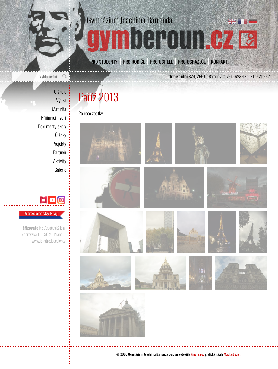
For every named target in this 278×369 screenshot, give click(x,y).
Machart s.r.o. (232, 354)
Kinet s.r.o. (197, 354)
